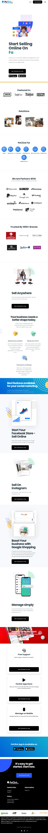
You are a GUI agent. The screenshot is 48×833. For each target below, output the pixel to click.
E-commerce (17, 153)
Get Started (37, 2)
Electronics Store (35, 153)
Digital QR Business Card (19, 819)
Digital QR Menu (29, 819)
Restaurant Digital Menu (7, 823)
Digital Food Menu (5, 818)
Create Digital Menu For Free (17, 821)
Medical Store (24, 161)
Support (9, 792)
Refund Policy (10, 802)
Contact (9, 790)
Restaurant (10, 153)
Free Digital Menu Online (40, 819)
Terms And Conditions (12, 799)
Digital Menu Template (6, 819)
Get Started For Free (17, 71)
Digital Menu (14, 818)
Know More (24, 639)
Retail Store (43, 153)
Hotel (4, 153)
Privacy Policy (10, 801)
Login (30, 2)
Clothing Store (26, 153)
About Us (27, 790)
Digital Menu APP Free (23, 818)
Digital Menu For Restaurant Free (37, 818)
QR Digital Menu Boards (30, 821)
